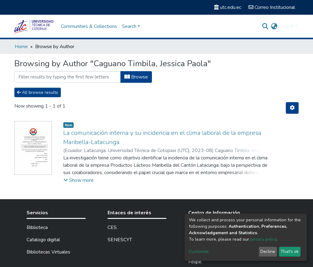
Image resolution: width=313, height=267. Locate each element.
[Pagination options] (292, 108)
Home (21, 46)
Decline (267, 251)
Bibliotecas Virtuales (48, 252)
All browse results (37, 92)
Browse (136, 77)
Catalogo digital (43, 239)
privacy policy (263, 239)
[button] (274, 26)
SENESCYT (120, 239)
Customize (199, 251)
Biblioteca (37, 227)
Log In (287, 26)
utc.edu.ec (227, 7)
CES (112, 227)
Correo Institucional (272, 7)
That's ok (290, 251)
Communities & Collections (89, 26)
